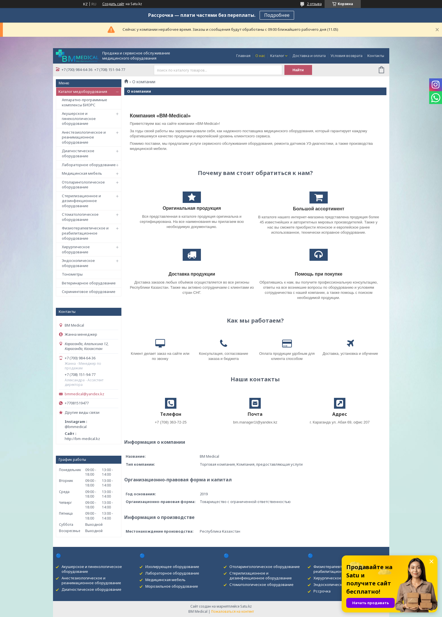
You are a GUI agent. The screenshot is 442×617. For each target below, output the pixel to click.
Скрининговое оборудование (88, 291)
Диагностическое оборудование (78, 153)
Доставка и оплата (309, 55)
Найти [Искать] (298, 70)
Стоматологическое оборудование (80, 217)
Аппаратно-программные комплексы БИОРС (84, 102)
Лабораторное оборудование (89, 164)
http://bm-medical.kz (82, 438)
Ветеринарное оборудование (89, 283)
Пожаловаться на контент (232, 611)
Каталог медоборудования (82, 91)
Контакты (375, 55)
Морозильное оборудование (171, 586)
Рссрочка (322, 591)
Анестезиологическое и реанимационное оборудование (84, 137)
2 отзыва (314, 3)
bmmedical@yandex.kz (84, 394)
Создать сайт (113, 4)
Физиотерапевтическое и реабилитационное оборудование (85, 233)
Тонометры (72, 274)
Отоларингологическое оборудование (83, 185)
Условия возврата (346, 55)
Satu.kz (246, 606)
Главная (243, 55)
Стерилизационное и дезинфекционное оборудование (81, 200)
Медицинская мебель (82, 173)
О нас (260, 55)
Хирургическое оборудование (76, 249)
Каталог (277, 55)
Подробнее (277, 15)
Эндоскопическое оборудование (78, 263)
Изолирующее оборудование (172, 566)
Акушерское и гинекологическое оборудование (79, 118)
